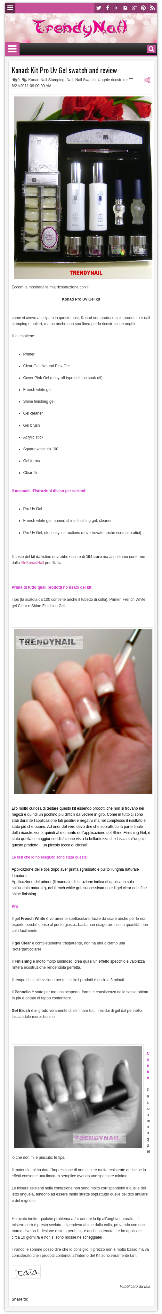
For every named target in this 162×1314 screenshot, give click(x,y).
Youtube (116, 8)
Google (134, 8)
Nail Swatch (85, 80)
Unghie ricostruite (112, 80)
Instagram (125, 8)
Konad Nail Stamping (46, 80)
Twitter (98, 8)
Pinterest (143, 8)
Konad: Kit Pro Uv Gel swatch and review (64, 70)
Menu (10, 8)
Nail (70, 80)
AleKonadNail (32, 563)
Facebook (107, 8)
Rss (152, 8)
